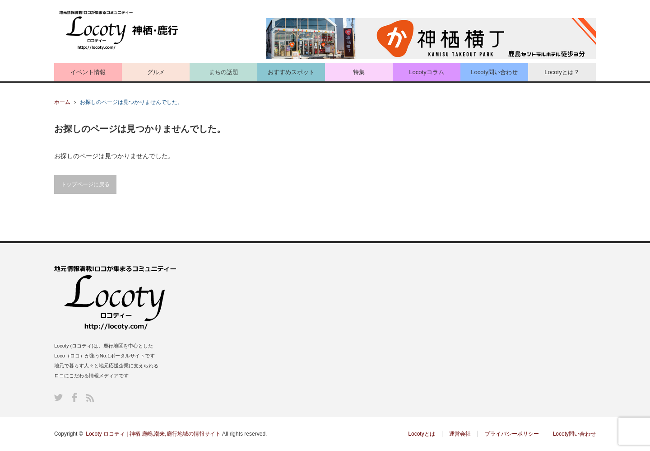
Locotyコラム (426, 72)
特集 (359, 72)
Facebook (74, 397)
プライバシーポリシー (512, 434)
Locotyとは (421, 434)
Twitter (58, 397)
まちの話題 (223, 72)
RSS (90, 398)
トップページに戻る (85, 184)
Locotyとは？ (561, 72)
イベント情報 (88, 72)
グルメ (156, 72)
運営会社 (460, 434)
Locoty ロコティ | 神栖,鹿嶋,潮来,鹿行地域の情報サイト (153, 434)
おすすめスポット (291, 72)
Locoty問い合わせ (494, 72)
